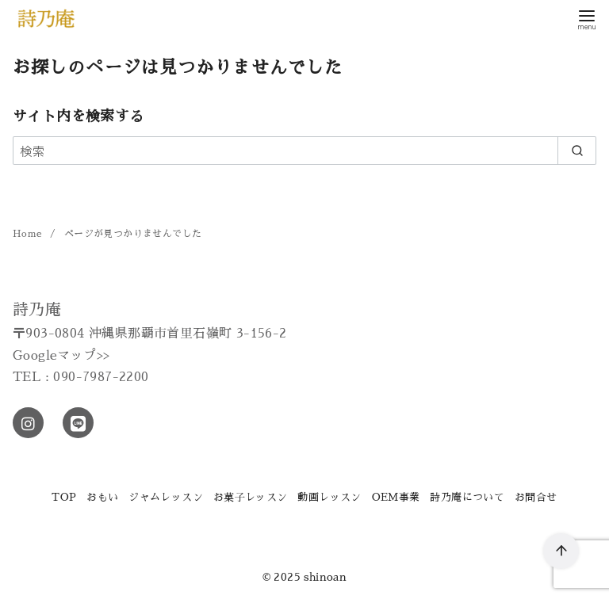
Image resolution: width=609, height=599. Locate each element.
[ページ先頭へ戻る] (561, 551)
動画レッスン (329, 497)
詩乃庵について (467, 497)
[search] (576, 150)
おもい (102, 497)
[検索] (304, 150)
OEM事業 (396, 497)
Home (29, 233)
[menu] (587, 18)
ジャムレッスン (165, 497)
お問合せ (536, 497)
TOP (64, 497)
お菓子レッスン (250, 497)
